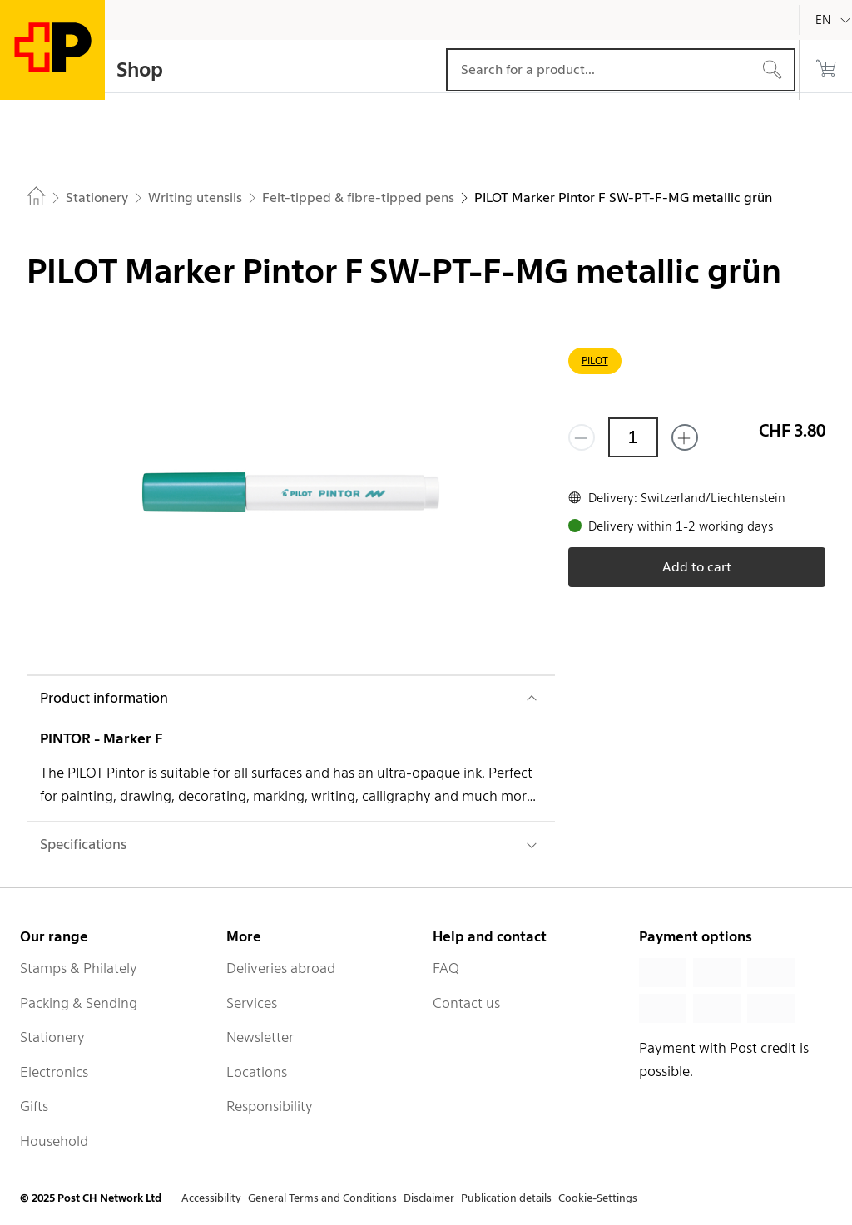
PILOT (595, 360)
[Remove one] (581, 437)
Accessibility (211, 1198)
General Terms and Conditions (322, 1198)
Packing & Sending (78, 1003)
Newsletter (260, 1037)
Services (251, 1003)
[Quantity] (633, 437)
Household (54, 1141)
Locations (256, 1072)
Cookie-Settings (597, 1198)
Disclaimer (429, 1198)
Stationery (52, 1037)
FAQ (446, 968)
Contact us (466, 1003)
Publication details (506, 1198)
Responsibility (269, 1106)
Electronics (54, 1072)
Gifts (34, 1106)
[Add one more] (684, 437)
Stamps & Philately (78, 968)
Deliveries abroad (280, 968)
